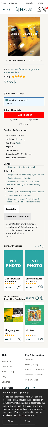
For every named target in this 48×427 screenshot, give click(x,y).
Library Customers (34, 374)
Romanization (32, 379)
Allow (10, 421)
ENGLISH (40, 3)
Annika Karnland (11, 72)
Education (27, 178)
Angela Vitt (34, 69)
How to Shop (8, 371)
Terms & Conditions (34, 369)
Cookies (29, 359)
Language (12, 174)
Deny (27, 421)
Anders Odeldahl (19, 69)
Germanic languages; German (31, 174)
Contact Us (7, 366)
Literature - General (26, 167)
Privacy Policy (31, 364)
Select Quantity (12, 110)
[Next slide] (42, 246)
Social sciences (14, 178)
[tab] (11, 209)
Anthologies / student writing (27, 184)
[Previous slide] (37, 246)
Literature (12, 167)
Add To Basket (24, 114)
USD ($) (29, 3)
